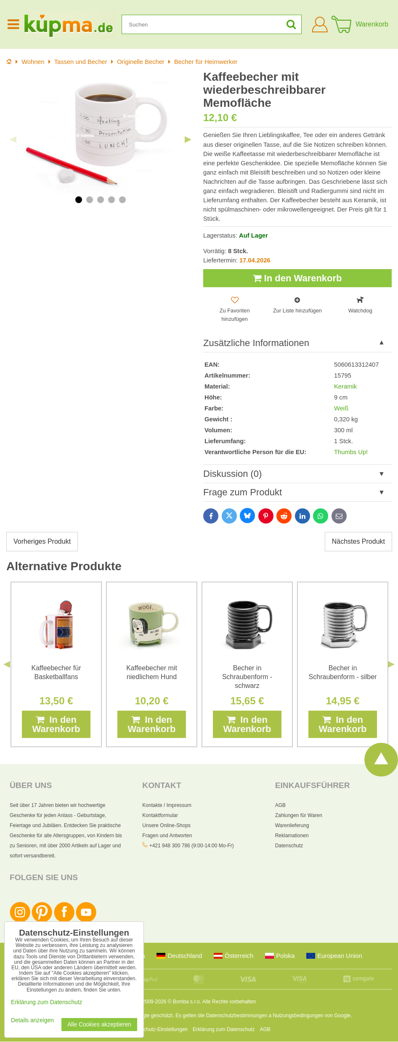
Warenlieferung (292, 825)
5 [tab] (122, 199)
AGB (280, 805)
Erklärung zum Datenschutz (224, 1030)
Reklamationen (292, 835)
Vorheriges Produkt (42, 541)
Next (188, 139)
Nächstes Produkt (358, 541)
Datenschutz (289, 846)
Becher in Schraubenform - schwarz (247, 676)
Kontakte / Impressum (166, 805)
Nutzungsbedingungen (298, 1016)
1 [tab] (78, 199)
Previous (13, 139)
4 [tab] (111, 199)
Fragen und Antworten (167, 835)
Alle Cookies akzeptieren (99, 1024)
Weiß (341, 408)
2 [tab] (89, 199)
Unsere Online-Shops (166, 825)
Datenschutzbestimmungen (236, 1016)
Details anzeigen (32, 1020)
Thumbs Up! (351, 452)
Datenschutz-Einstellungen (157, 1030)
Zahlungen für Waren (298, 815)
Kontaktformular (160, 815)
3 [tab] (100, 199)
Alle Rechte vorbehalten (229, 1002)
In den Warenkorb (297, 278)
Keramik (345, 386)
